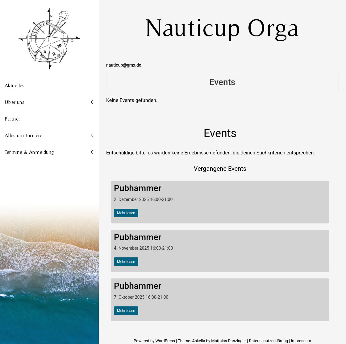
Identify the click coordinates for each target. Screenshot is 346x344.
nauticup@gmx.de (123, 65)
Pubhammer (137, 188)
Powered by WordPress (155, 340)
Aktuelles (14, 85)
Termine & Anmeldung (29, 152)
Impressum (301, 340)
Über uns (14, 102)
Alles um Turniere (23, 135)
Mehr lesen (126, 213)
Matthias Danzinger (228, 340)
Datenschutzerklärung (268, 340)
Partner (12, 118)
